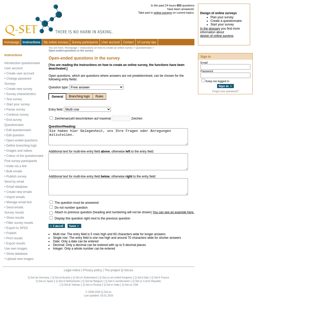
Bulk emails (14, 197)
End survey (14, 125)
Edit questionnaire (18, 135)
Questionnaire (14, 130)
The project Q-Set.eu (119, 296)
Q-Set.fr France (160, 303)
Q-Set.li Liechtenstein (117, 306)
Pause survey (15, 114)
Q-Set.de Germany (39, 303)
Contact (128, 42)
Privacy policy (92, 296)
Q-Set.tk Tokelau (71, 310)
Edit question (15, 140)
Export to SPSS (17, 254)
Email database (17, 212)
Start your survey (18, 109)
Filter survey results (19, 248)
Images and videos (19, 166)
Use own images (15, 274)
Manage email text (19, 228)
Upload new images (20, 284)
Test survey (14, 104)
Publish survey (16, 202)
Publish (11, 259)
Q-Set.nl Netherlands (68, 306)
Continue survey (17, 120)
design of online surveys (216, 36)
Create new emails (19, 217)
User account (13, 73)
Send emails (14, 233)
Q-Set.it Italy (142, 303)
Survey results (14, 238)
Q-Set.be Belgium (93, 306)
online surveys (163, 12)
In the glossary (210, 28)
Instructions (31, 42)
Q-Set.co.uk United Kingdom (116, 303)
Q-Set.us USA (130, 310)
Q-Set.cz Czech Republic (147, 306)
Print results (14, 264)
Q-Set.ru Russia (92, 310)
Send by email (14, 207)
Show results (15, 243)
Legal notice (72, 296)
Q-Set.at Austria (61, 303)
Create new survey (19, 94)
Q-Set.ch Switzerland (85, 303)
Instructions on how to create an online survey (96, 49)
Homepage (11, 42)
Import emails (15, 223)
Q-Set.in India (112, 310)
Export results (15, 269)
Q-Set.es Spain (45, 306)
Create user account (20, 78)
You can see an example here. (163, 218)
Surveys (9, 89)
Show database (17, 279)
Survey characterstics (21, 99)
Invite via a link (16, 192)
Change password (18, 84)
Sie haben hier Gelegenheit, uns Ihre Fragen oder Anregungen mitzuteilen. (117, 135)
